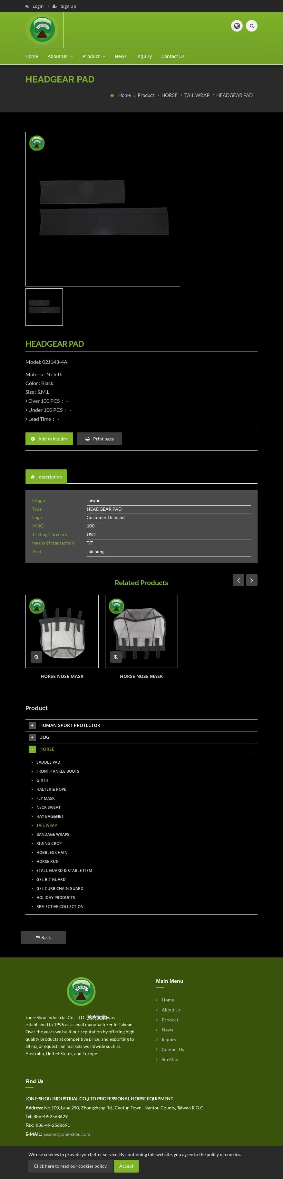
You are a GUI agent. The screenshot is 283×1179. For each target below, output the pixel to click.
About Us (168, 1009)
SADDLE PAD (46, 762)
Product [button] (94, 56)
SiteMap (167, 1059)
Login (34, 6)
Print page (99, 438)
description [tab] (46, 476)
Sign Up (64, 6)
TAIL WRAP (197, 95)
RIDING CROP (47, 843)
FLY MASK (43, 798)
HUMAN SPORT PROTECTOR (64, 725)
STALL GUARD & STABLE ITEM (62, 870)
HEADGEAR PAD (234, 95)
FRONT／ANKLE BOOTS (55, 771)
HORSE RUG (45, 861)
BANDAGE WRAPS (50, 834)
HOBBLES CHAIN (49, 852)
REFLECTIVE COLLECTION (57, 906)
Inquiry (144, 56)
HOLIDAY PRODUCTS (53, 897)
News (121, 56)
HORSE (170, 95)
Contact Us (173, 56)
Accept (126, 1166)
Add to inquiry (49, 438)
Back (43, 937)
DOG (39, 737)
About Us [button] (60, 56)
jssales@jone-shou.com (66, 1134)
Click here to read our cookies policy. (70, 1166)
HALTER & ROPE (49, 789)
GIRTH (40, 780)
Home (31, 56)
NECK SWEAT (46, 807)
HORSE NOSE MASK (62, 676)
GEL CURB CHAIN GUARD (57, 888)
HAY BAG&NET (47, 816)
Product (146, 95)
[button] (237, 26)
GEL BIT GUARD (49, 879)
